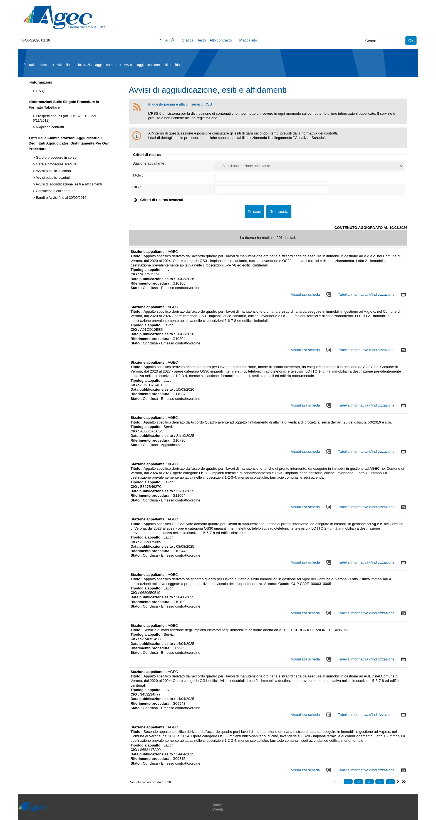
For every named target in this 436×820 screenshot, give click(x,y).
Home (44, 65)
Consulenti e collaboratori (55, 191)
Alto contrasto (221, 40)
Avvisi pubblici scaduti (52, 178)
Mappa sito (248, 40)
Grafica (188, 40)
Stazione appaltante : (149, 163)
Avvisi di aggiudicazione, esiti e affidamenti (68, 184)
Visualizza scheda (305, 294)
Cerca (370, 41)
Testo (201, 40)
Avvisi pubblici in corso (53, 171)
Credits (218, 809)
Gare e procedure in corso (55, 158)
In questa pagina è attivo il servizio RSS (180, 104)
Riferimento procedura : (152, 283)
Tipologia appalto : (147, 270)
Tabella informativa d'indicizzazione (366, 294)
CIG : (136, 187)
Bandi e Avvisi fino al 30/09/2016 (60, 198)
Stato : (137, 288)
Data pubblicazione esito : (153, 279)
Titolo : (137, 175)
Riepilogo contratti (49, 127)
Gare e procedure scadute (55, 164)
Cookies (218, 805)
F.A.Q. (40, 91)
